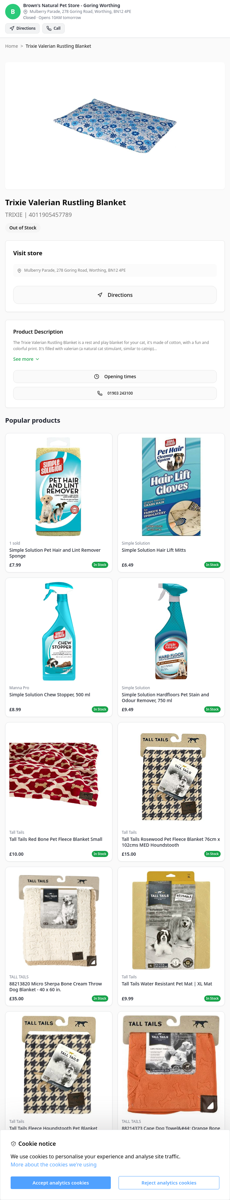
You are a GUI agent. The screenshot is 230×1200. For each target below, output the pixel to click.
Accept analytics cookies (61, 1182)
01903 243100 (115, 393)
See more (26, 359)
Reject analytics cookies (168, 1182)
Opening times (115, 376)
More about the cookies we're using (54, 1164)
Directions (115, 294)
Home (11, 46)
